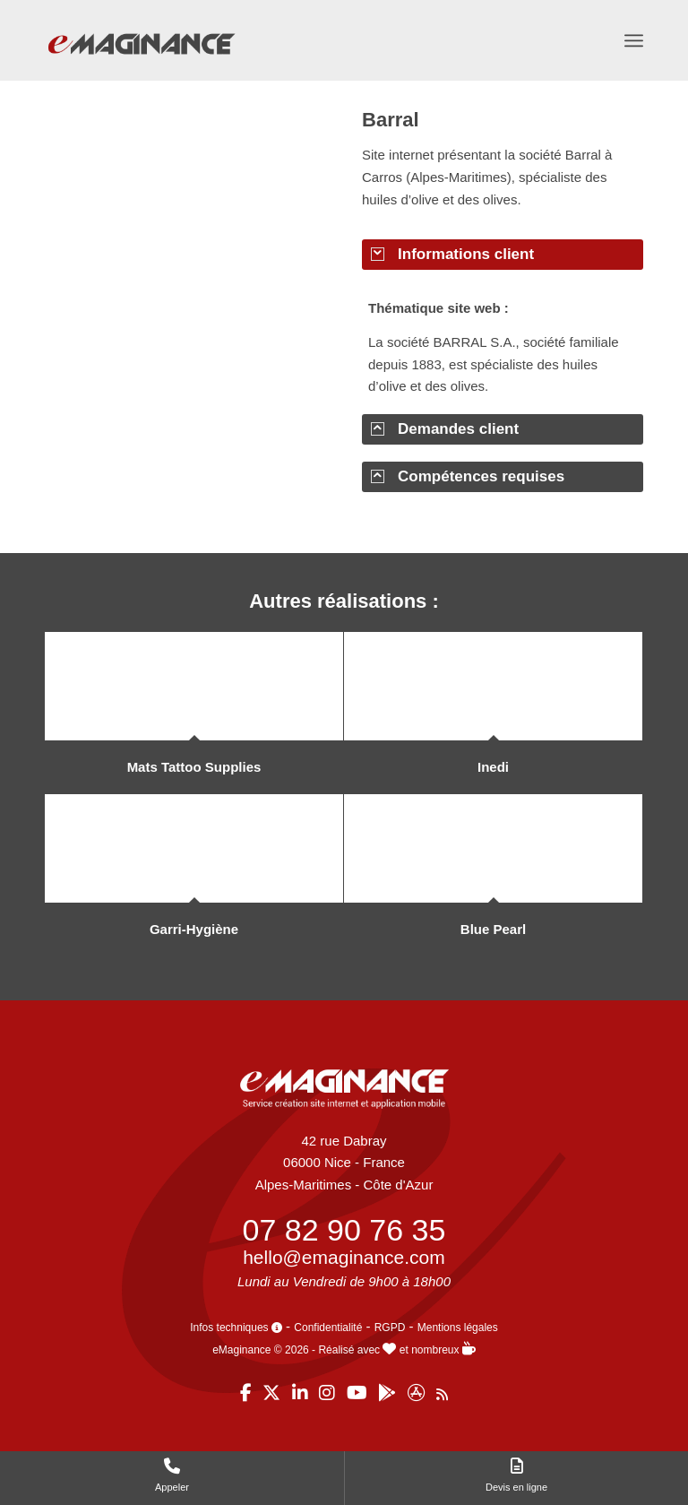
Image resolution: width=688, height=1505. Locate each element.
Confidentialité (328, 1327)
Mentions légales (457, 1327)
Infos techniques (236, 1327)
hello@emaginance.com (344, 1257)
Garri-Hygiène (194, 929)
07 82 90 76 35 (344, 1230)
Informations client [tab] (452, 254)
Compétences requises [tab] (467, 476)
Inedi (493, 766)
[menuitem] (633, 40)
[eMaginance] (141, 63)
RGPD (390, 1327)
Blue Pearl (493, 929)
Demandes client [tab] (445, 428)
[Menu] (633, 40)
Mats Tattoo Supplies (194, 766)
